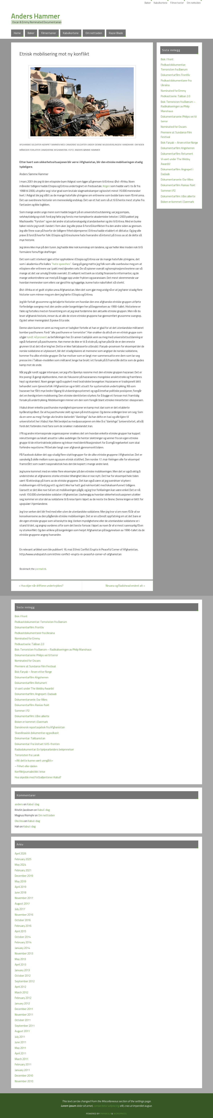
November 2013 (24, 953)
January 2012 (22, 1003)
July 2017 (20, 909)
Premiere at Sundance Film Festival (35, 666)
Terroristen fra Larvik (27, 755)
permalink (40, 569)
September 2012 (25, 981)
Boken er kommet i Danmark (177, 202)
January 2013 (22, 970)
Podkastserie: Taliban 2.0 (175, 96)
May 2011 (20, 1048)
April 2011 (20, 1053)
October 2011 (23, 1020)
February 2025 (23, 859)
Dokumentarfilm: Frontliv (175, 75)
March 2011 (21, 1059)
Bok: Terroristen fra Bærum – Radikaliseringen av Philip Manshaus (178, 106)
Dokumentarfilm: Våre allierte (178, 196)
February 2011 (23, 1064)
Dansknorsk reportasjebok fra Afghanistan (40, 727)
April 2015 (20, 931)
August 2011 (22, 1031)
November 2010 (24, 1081)
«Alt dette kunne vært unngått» (34, 761)
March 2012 (21, 992)
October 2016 (23, 920)
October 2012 (23, 976)
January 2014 (22, 948)
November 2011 (24, 1014)
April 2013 (20, 964)
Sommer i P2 (168, 191)
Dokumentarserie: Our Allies (177, 179)
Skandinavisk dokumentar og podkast (37, 733)
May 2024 (20, 865)
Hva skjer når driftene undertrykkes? (41, 586)
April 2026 (20, 853)
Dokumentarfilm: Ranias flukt (178, 185)
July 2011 (20, 1037)
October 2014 (23, 937)
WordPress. (120, 1113)
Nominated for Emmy (173, 91)
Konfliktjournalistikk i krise (30, 772)
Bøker (146, 3)
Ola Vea (19, 821)
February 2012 (23, 998)
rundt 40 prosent (37, 337)
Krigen (106, 186)
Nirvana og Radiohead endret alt (125, 586)
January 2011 (22, 1070)
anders (19, 804)
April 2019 (20, 887)
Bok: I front (167, 59)
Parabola (105, 1113)
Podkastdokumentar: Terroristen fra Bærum (41, 622)
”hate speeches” (61, 264)
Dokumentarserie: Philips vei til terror (36, 655)
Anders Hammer (35, 16)
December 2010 (24, 1075)
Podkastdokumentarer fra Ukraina (35, 633)
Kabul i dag (33, 804)
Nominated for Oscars (174, 127)
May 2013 (20, 959)
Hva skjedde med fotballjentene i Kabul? (38, 777)
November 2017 (24, 898)
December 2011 (24, 1009)
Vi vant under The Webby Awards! (34, 688)
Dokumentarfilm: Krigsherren (177, 148)
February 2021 (23, 870)
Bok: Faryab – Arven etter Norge (179, 142)
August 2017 (22, 903)
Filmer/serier (176, 3)
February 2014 (23, 942)
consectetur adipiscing (106, 1106)
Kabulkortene (159, 3)
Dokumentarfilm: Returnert (177, 154)
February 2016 (23, 926)
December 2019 (24, 876)
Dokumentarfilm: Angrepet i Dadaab (36, 694)
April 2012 (20, 987)
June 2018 (20, 892)
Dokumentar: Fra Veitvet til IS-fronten (37, 744)
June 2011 (20, 1042)
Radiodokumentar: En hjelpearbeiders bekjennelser (44, 750)
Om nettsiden (193, 3)
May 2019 (20, 881)
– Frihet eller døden (26, 766)
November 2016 (24, 915)
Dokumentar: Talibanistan (30, 738)
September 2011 (25, 1026)
